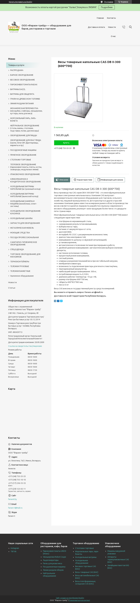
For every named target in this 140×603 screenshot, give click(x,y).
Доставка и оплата (96, 27)
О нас (113, 36)
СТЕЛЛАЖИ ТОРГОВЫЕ (20, 160)
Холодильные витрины (86, 557)
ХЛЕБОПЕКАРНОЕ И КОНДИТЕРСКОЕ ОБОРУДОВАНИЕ (25, 180)
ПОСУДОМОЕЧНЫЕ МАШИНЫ (23, 150)
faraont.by (12, 499)
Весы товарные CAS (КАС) (86, 572)
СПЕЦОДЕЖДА (17, 249)
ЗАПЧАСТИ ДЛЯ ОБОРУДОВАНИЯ (25, 223)
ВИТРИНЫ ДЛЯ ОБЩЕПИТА (22, 94)
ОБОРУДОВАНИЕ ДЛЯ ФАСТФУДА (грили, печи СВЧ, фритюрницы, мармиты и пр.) (25, 142)
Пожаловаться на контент (79, 600)
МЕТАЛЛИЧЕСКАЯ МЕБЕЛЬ (22, 228)
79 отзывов (108, 2)
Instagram (15, 548)
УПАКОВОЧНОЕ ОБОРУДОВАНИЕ (25, 174)
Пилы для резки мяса (52, 563)
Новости (112, 27)
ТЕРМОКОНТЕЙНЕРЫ (19, 261)
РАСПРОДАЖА (16, 70)
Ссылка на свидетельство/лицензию (25, 346)
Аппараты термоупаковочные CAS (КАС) (118, 559)
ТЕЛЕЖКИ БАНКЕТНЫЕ (20, 271)
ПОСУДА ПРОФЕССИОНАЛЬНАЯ (24, 237)
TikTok (13, 551)
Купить (66, 143)
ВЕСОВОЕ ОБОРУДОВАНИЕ (22, 80)
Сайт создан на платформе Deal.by (70, 598)
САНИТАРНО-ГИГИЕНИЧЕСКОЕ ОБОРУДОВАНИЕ (23, 243)
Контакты (111, 18)
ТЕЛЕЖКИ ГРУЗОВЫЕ (19, 266)
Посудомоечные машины (54, 567)
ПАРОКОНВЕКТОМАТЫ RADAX (23, 84)
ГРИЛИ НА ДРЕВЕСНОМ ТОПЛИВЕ (25, 99)
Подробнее (107, 7)
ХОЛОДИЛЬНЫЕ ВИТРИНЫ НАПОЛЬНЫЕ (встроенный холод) (25, 187)
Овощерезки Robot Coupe (54, 557)
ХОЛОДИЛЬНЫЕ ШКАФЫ (21, 218)
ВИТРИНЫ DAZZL (17, 89)
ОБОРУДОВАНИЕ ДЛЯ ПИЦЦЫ (23, 135)
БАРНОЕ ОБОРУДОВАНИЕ (21, 75)
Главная (100, 18)
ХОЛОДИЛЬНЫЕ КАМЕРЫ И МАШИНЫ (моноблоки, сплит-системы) (23, 203)
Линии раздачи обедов (53, 570)
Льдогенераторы (51, 560)
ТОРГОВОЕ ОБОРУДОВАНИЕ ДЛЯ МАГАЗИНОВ (25, 255)
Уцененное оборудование (22, 276)
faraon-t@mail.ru (15, 508)
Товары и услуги (16, 65)
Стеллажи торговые (84, 548)
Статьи (11, 288)
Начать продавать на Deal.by (20, 2)
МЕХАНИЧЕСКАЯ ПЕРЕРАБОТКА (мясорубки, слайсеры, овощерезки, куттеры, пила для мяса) (26, 111)
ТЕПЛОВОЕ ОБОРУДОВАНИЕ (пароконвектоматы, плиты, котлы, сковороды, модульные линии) (26, 167)
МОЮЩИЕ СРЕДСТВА (20, 233)
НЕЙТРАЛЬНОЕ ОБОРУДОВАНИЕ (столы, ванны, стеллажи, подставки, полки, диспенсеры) (24, 128)
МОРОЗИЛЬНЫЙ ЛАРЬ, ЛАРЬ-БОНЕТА (23, 119)
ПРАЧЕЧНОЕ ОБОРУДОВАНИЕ (23, 155)
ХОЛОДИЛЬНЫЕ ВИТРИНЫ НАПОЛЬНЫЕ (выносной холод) (24, 195)
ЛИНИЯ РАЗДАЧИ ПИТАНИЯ (22, 103)
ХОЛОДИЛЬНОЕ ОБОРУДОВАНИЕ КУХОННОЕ (25, 212)
